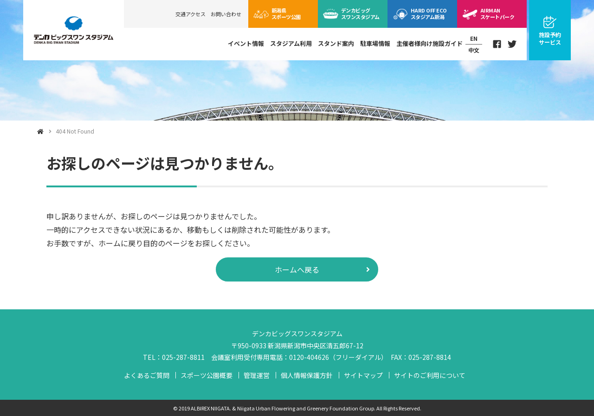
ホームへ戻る (297, 269)
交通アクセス (190, 14)
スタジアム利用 (291, 43)
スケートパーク (497, 13)
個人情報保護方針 (307, 375)
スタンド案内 (336, 43)
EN (474, 38)
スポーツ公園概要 (206, 375)
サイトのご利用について (429, 375)
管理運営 (257, 375)
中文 (473, 50)
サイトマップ (363, 375)
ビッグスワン (360, 13)
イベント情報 (246, 43)
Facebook (497, 44)
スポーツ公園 (286, 13)
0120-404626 (309, 357)
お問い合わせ (226, 14)
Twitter (512, 44)
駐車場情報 (375, 43)
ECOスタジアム (428, 13)
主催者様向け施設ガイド (429, 43)
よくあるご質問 (146, 375)
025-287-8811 (183, 357)
